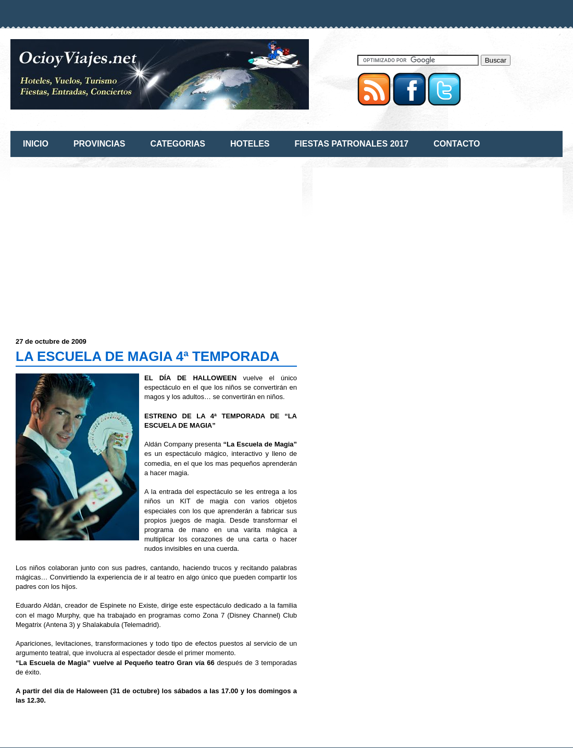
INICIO (35, 143)
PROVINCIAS (99, 143)
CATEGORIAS (177, 143)
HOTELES (250, 143)
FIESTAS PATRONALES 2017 (352, 143)
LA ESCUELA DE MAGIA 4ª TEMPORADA (148, 356)
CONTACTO (456, 143)
